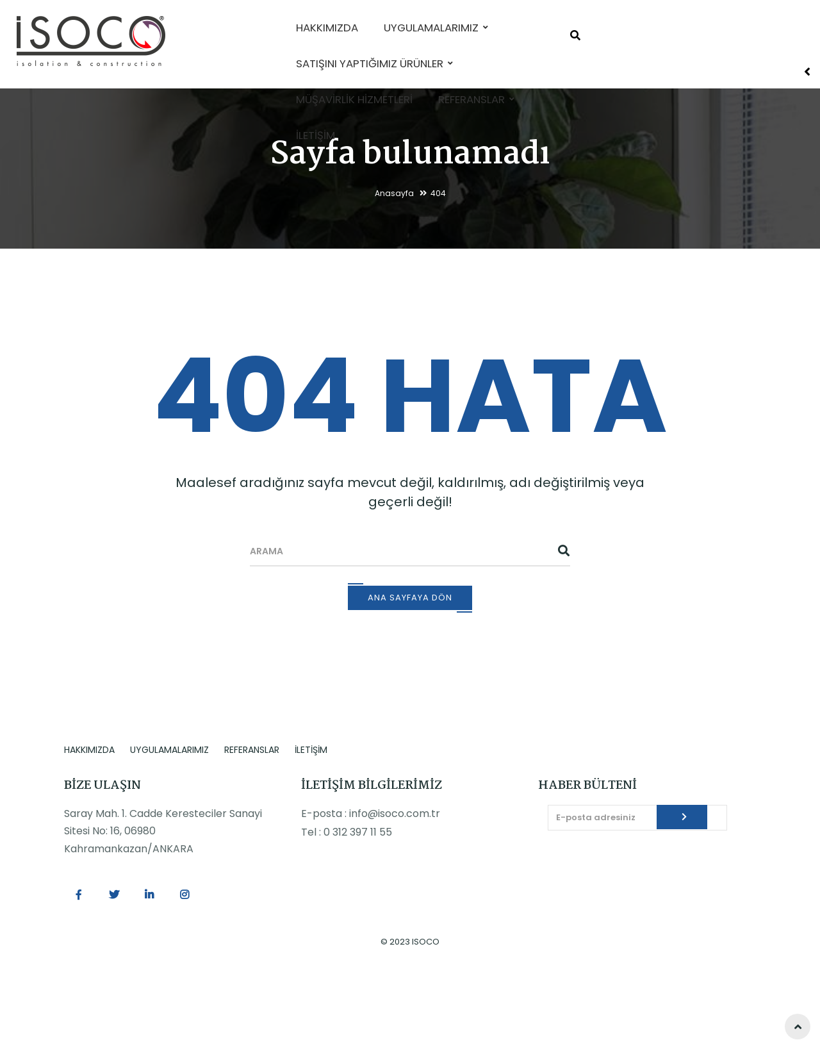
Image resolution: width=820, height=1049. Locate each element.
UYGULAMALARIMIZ (169, 824)
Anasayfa (394, 267)
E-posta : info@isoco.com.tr (370, 887)
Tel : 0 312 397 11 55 (346, 906)
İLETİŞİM (311, 824)
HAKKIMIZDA (89, 824)
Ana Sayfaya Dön (410, 672)
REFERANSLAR (251, 824)
